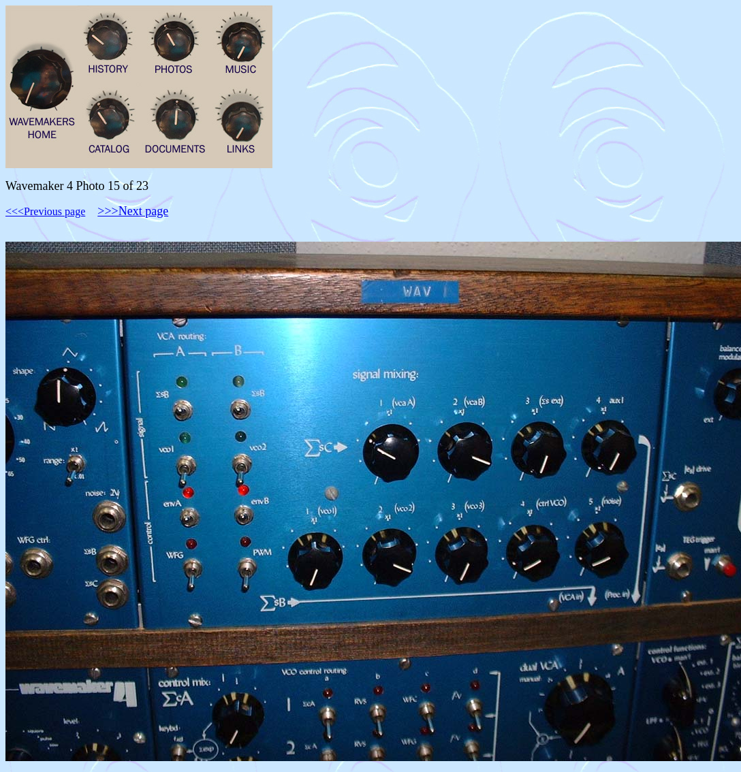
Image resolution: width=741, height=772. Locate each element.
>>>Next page (132, 211)
